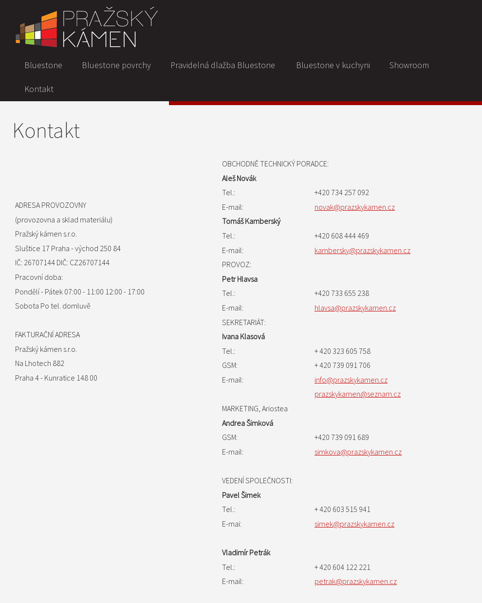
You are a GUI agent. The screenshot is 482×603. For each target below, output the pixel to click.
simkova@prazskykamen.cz (358, 452)
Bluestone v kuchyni (333, 65)
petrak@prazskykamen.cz (356, 581)
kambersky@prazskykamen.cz (362, 250)
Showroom (409, 65)
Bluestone (43, 65)
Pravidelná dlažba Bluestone (222, 65)
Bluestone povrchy (116, 65)
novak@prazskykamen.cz (355, 207)
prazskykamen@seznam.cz (358, 394)
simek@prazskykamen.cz (354, 524)
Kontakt (39, 88)
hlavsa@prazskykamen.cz (355, 307)
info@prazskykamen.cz (351, 379)
